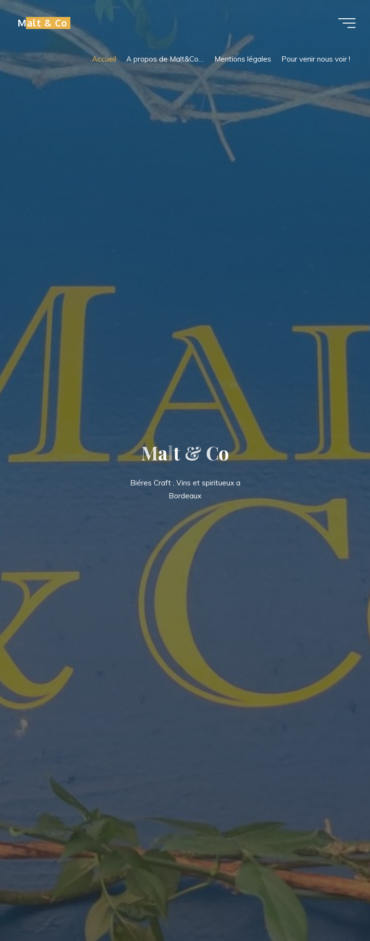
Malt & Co (42, 23)
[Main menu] (347, 23)
